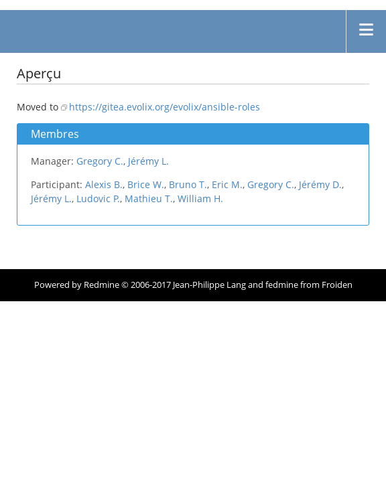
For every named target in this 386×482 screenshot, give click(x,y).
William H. (200, 198)
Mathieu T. (149, 198)
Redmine (101, 285)
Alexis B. (104, 184)
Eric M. (227, 184)
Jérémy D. (320, 184)
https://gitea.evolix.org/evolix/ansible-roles (164, 106)
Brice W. (145, 184)
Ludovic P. (98, 198)
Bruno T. (188, 184)
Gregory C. (99, 161)
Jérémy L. (148, 161)
